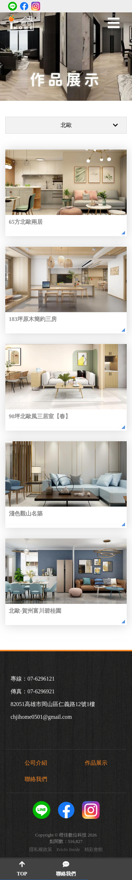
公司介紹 (36, 763)
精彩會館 (93, 849)
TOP (22, 868)
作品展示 (96, 763)
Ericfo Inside (68, 849)
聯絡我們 (36, 779)
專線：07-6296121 (33, 679)
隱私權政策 (40, 849)
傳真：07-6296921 (33, 691)
